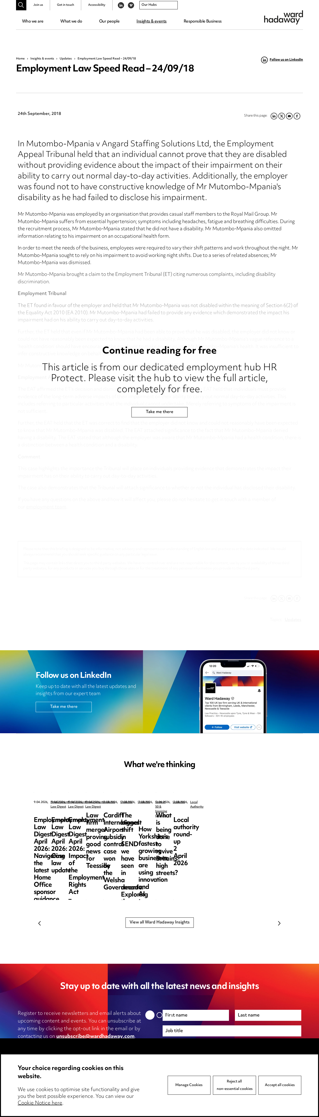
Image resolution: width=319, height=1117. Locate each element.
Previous (40, 923)
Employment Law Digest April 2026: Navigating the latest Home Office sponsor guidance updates (70, 826)
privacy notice (68, 1044)
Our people (109, 22)
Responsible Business (203, 22)
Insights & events (151, 22)
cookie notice (112, 1044)
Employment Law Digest (68, 802)
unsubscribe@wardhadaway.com (95, 1036)
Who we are (32, 22)
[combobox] (158, 5)
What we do (71, 22)
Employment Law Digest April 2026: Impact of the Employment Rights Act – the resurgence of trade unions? (247, 830)
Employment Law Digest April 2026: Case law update (157, 823)
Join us (38, 5)
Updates (66, 59)
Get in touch (65, 5)
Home (20, 59)
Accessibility (96, 5)
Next (279, 923)
